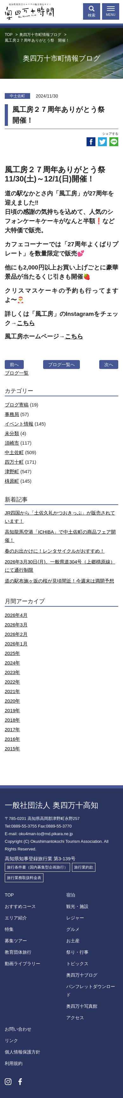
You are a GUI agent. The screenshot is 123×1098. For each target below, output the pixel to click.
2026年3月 (16, 624)
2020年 (12, 701)
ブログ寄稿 (17, 404)
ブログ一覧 (17, 373)
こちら (26, 323)
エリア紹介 (16, 917)
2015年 (12, 748)
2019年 (12, 710)
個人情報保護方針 (22, 1051)
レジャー (75, 917)
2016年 (12, 739)
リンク (11, 1040)
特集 (9, 929)
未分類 (12, 433)
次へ (108, 364)
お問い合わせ (18, 1029)
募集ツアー (16, 940)
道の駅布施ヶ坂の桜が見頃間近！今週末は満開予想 (59, 580)
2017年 (12, 729)
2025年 (12, 653)
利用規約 (14, 1063)
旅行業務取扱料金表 (24, 878)
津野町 (12, 471)
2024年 (12, 662)
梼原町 (12, 481)
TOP (9, 894)
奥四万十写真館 (81, 1006)
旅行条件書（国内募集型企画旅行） (37, 867)
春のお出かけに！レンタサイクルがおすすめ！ (55, 551)
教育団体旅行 (18, 952)
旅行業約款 (83, 867)
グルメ (73, 929)
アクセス (75, 1017)
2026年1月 (16, 643)
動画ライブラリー (22, 963)
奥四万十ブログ (81, 975)
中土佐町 (14, 452)
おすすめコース (20, 906)
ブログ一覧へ (61, 364)
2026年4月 (16, 615)
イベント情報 (19, 423)
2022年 (12, 682)
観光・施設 (77, 906)
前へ (14, 364)
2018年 (12, 720)
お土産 (73, 940)
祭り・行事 (77, 952)
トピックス (77, 963)
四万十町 (14, 462)
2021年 (12, 691)
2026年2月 (16, 634)
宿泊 (70, 894)
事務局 (12, 414)
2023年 (12, 672)
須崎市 (12, 443)
